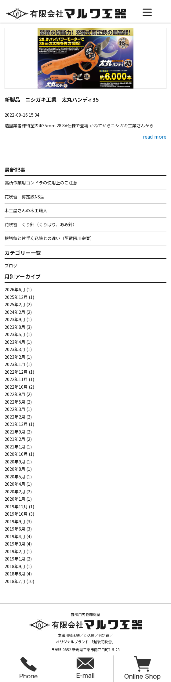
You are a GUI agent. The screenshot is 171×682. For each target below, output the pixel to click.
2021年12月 (16, 424)
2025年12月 (16, 297)
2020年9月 (15, 462)
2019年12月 (16, 506)
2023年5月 (15, 334)
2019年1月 (15, 559)
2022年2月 (15, 417)
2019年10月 (16, 514)
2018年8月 (15, 574)
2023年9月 (15, 319)
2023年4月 (15, 342)
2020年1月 (15, 499)
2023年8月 (15, 327)
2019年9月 (15, 521)
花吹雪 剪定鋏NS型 (24, 197)
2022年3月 (15, 409)
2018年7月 (15, 581)
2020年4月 (15, 484)
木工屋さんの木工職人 (26, 210)
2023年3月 (15, 349)
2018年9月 (15, 566)
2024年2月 (15, 312)
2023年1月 (15, 364)
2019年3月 (15, 544)
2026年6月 (15, 289)
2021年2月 (15, 439)
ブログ (11, 266)
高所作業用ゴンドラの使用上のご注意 (41, 183)
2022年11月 (16, 379)
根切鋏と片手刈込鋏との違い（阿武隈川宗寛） (49, 238)
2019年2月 (15, 551)
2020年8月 (15, 469)
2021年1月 (15, 447)
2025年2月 (15, 304)
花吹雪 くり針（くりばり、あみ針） (41, 224)
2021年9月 (15, 432)
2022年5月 (15, 402)
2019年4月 (15, 536)
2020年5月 (15, 476)
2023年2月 (15, 357)
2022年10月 (16, 387)
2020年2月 (15, 491)
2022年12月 (16, 372)
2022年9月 (15, 394)
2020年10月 (16, 454)
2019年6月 (15, 529)
